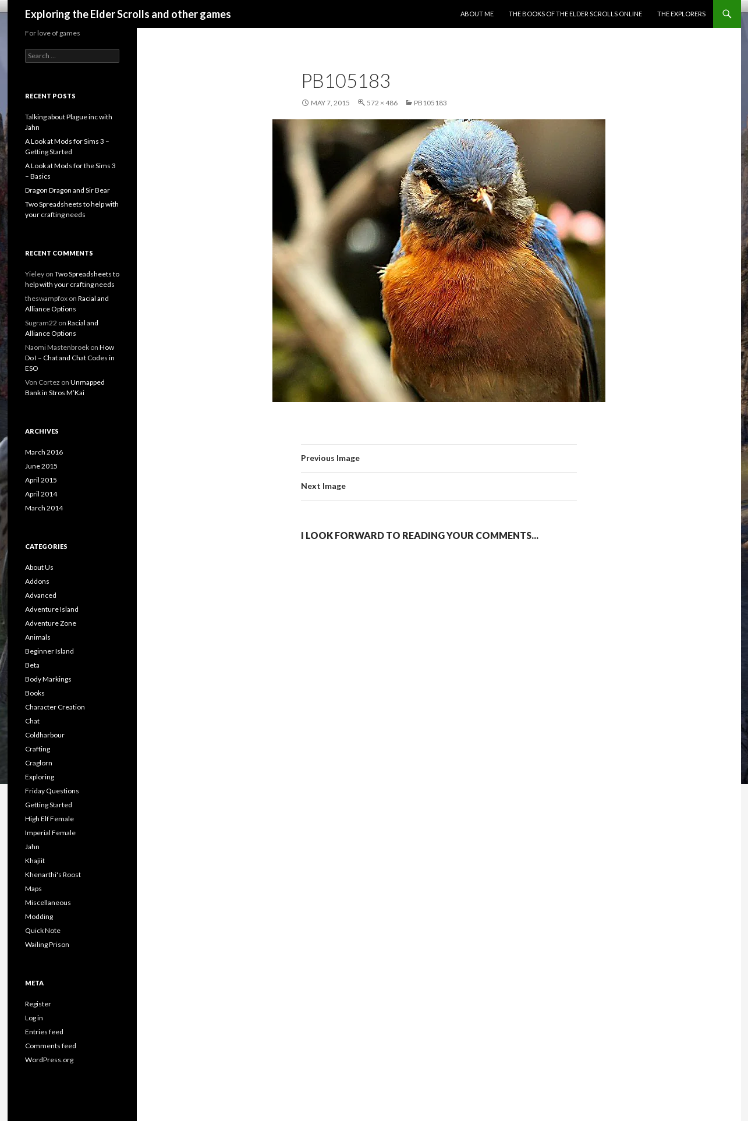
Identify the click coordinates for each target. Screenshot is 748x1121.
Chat (32, 720)
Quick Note (43, 930)
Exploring (39, 776)
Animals (38, 637)
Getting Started (48, 804)
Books (35, 693)
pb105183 (430, 102)
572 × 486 (382, 102)
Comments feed (50, 1045)
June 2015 (41, 466)
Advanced (40, 595)
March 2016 (44, 452)
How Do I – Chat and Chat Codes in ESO (70, 358)
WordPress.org (49, 1059)
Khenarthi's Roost (53, 874)
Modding (39, 916)
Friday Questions (52, 790)
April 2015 (41, 480)
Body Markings (48, 679)
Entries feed (44, 1031)
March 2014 (44, 507)
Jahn (32, 846)
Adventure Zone (50, 623)
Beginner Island (49, 651)
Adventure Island (52, 609)
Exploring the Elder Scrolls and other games (128, 14)
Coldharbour (45, 734)
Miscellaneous (48, 902)
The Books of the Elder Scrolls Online (575, 13)
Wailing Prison (47, 944)
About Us (39, 567)
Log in (34, 1017)
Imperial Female (50, 832)
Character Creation (55, 707)
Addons (37, 581)
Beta (32, 665)
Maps (33, 888)
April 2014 (41, 493)
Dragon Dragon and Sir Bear (67, 190)
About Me (477, 13)
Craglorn (38, 762)
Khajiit (35, 860)
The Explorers (681, 13)
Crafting (37, 748)
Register (38, 1003)
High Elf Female (49, 818)
